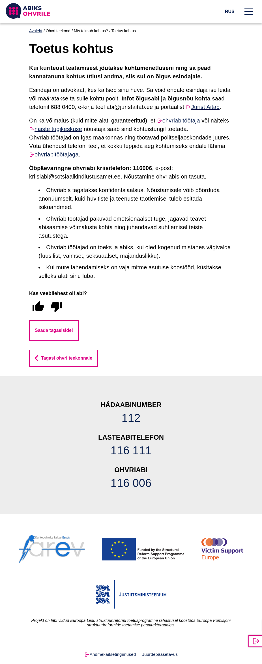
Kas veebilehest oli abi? (58, 293)
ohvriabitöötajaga (57, 154)
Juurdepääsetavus (160, 654)
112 (131, 418)
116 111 (131, 450)
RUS (230, 11)
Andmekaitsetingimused (113, 654)
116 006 (131, 483)
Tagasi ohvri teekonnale (66, 358)
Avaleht (35, 31)
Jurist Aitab (205, 107)
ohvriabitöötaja (181, 120)
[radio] (38, 307)
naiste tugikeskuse (58, 129)
